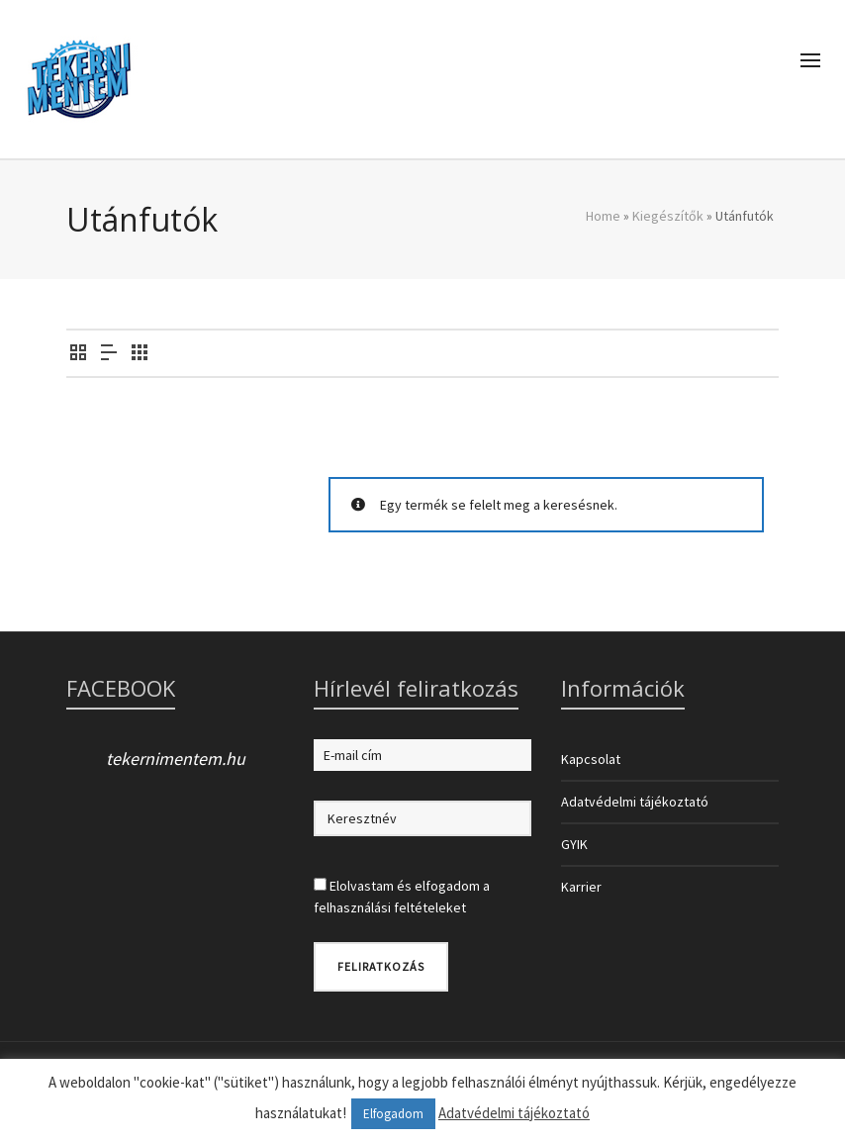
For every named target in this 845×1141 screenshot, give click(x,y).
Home (603, 216)
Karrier (581, 887)
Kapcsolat (590, 759)
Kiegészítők (668, 216)
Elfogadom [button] (393, 1113)
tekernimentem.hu (175, 758)
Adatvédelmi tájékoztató (634, 801)
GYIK (574, 844)
